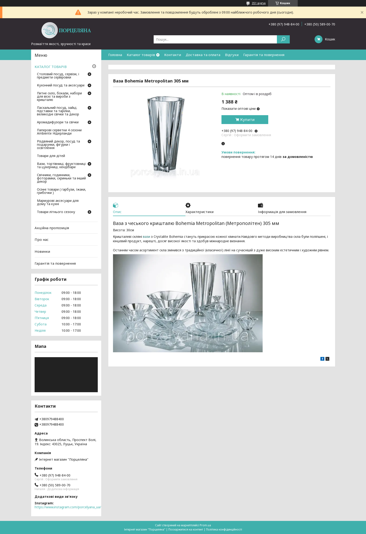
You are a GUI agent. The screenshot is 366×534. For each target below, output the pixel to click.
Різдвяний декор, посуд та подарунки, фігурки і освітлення (58, 145)
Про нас (42, 239)
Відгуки (232, 54)
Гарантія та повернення (263, 54)
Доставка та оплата (203, 54)
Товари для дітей (51, 156)
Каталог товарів (141, 54)
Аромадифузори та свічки (58, 122)
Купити (247, 119)
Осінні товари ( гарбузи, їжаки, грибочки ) (61, 191)
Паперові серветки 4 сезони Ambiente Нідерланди (59, 131)
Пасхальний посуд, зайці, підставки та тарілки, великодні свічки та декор (58, 111)
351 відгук (259, 3)
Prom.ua (205, 525)
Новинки (42, 251)
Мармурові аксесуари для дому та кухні (58, 202)
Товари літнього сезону (56, 212)
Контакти (172, 54)
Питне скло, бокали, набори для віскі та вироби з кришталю (59, 97)
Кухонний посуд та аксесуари (60, 85)
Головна (115, 54)
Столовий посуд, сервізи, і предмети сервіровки (58, 75)
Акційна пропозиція (52, 227)
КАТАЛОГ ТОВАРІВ (51, 66)
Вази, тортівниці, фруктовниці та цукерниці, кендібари (61, 165)
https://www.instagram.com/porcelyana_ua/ (68, 507)
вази (146, 237)
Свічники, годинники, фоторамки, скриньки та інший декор (61, 178)
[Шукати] (283, 39)
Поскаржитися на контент (185, 529)
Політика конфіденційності (224, 529)
